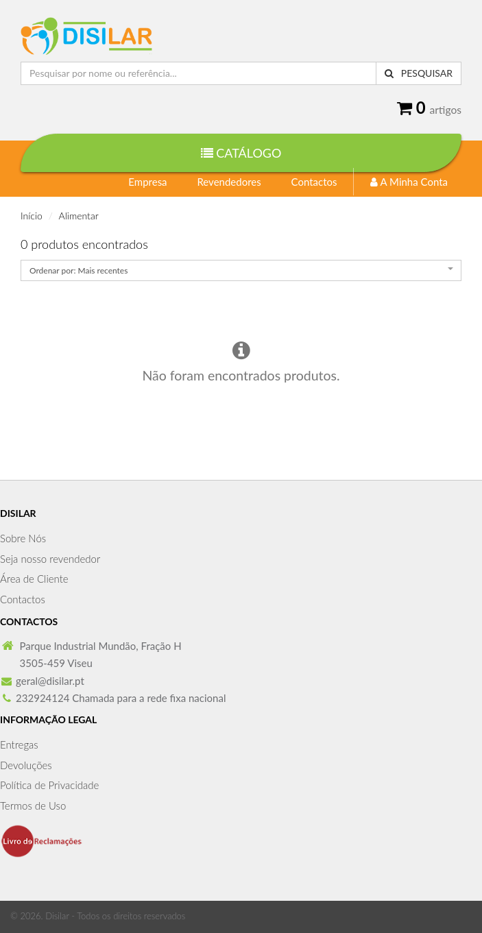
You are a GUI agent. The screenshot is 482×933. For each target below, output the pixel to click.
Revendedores (229, 181)
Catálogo (241, 152)
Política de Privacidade (49, 785)
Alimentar (79, 215)
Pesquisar (419, 73)
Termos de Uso (33, 805)
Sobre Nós (23, 538)
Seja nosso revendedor (50, 559)
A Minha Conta (409, 181)
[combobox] (241, 270)
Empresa (147, 181)
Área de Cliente (34, 578)
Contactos (314, 181)
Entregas (19, 744)
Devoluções (26, 765)
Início (32, 215)
